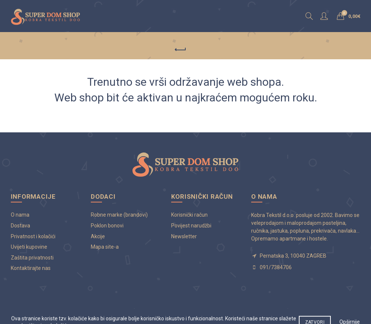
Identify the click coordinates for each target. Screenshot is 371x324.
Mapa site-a (105, 247)
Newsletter (184, 236)
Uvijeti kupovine (29, 247)
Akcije (98, 236)
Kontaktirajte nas (31, 268)
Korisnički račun (189, 215)
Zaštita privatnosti (32, 258)
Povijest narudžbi (191, 226)
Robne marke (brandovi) (119, 215)
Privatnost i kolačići (33, 236)
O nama (20, 215)
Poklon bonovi (107, 226)
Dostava (20, 226)
